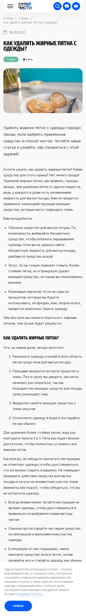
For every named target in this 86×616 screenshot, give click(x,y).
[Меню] (10, 6)
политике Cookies (30, 594)
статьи (8, 18)
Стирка (24, 18)
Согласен (18, 606)
